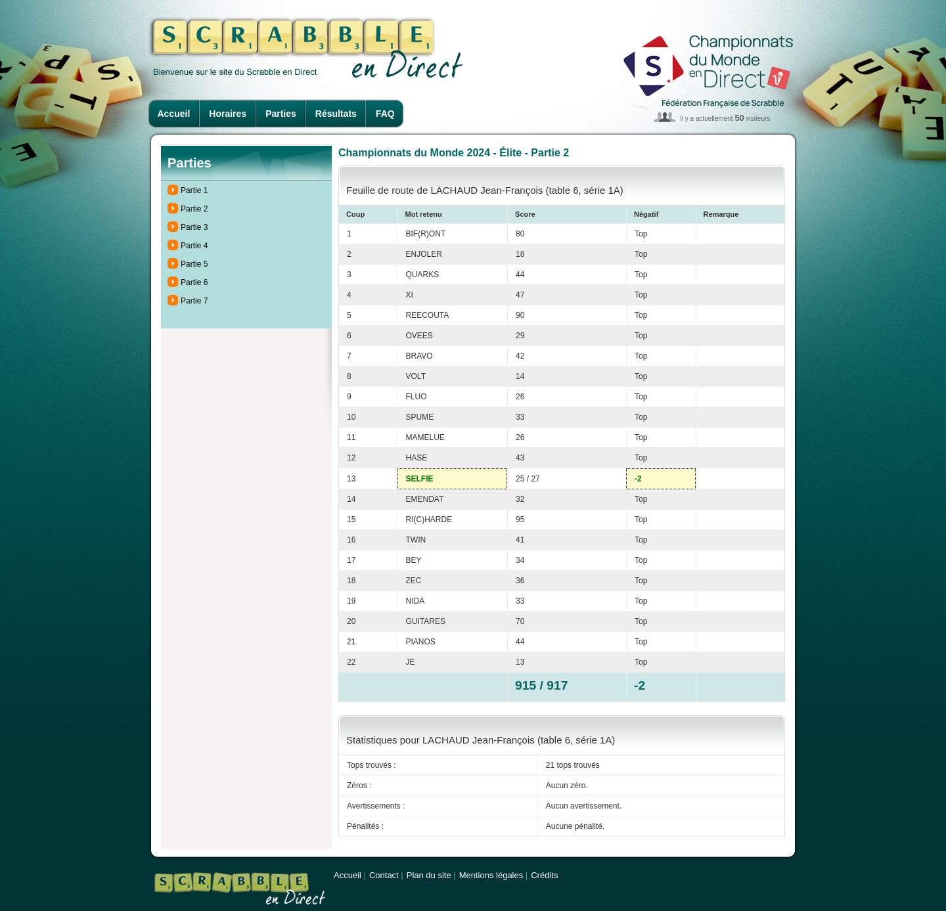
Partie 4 (194, 245)
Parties (280, 113)
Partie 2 (194, 208)
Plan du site (429, 875)
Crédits (544, 875)
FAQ (385, 113)
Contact (384, 875)
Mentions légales (491, 875)
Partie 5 (194, 264)
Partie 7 (194, 300)
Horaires (227, 113)
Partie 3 (194, 227)
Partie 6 (194, 282)
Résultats (336, 113)
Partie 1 (194, 190)
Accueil (174, 113)
